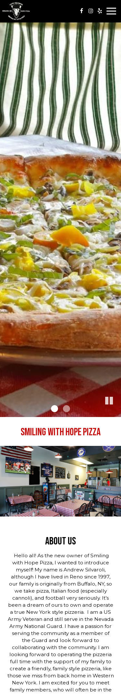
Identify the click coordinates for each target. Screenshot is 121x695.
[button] (116, 412)
